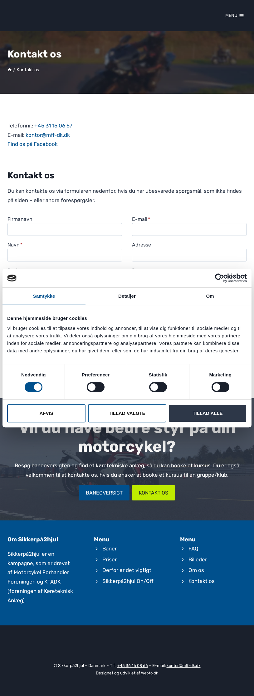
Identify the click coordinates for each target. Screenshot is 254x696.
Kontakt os (201, 581)
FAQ (193, 548)
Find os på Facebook (32, 144)
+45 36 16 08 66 (132, 665)
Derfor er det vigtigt (126, 570)
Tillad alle (207, 413)
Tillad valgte (127, 413)
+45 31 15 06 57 (53, 125)
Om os (196, 570)
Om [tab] (210, 296)
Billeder (197, 559)
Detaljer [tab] (127, 296)
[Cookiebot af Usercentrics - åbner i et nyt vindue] (219, 278)
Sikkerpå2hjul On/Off (128, 581)
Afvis (46, 413)
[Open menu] (234, 15)
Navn (14, 245)
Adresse (141, 245)
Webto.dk (150, 672)
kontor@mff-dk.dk (48, 135)
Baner (109, 548)
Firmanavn (19, 219)
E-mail (141, 219)
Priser (109, 559)
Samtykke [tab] (44, 296)
